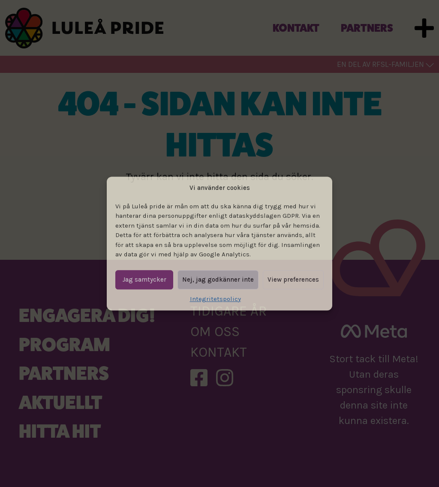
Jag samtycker (144, 279)
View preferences (293, 279)
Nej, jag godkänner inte (218, 279)
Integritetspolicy (215, 299)
